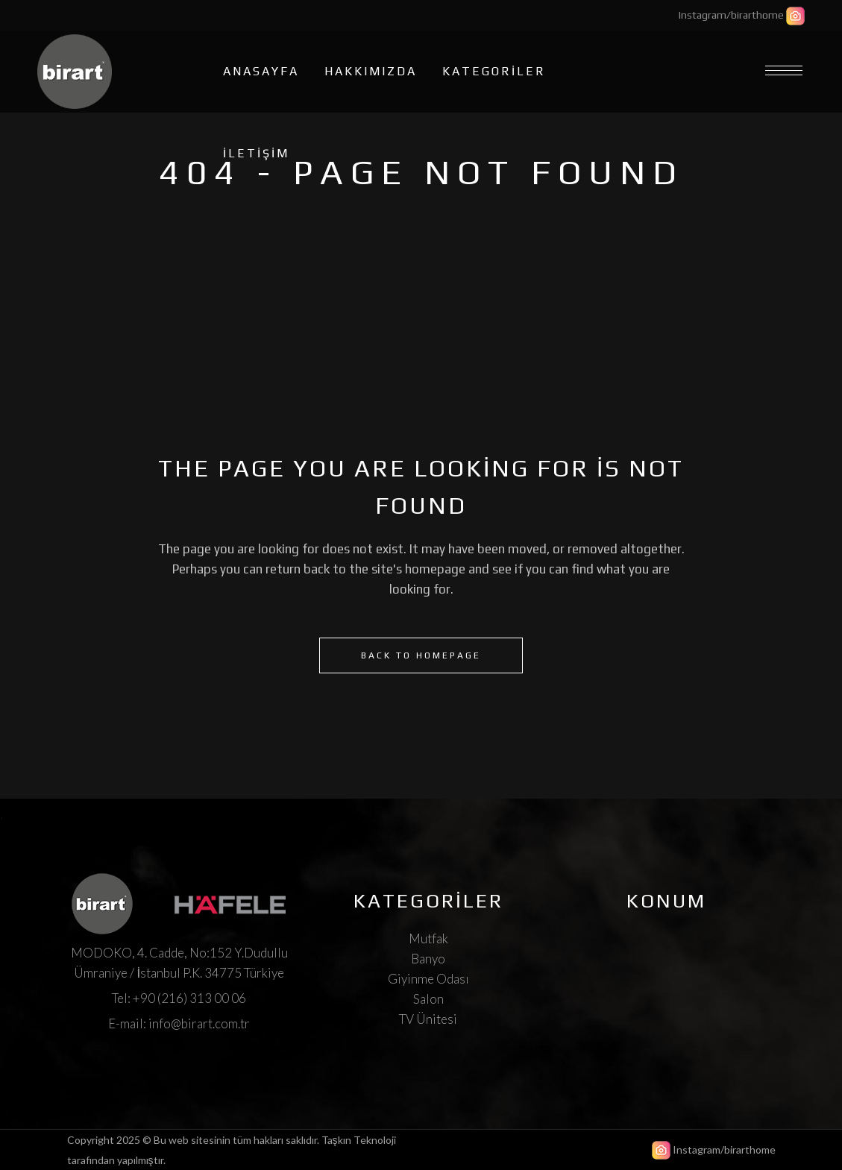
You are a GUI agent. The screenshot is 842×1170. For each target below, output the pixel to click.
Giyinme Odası (428, 979)
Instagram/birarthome (731, 15)
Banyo (428, 958)
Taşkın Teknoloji (358, 1139)
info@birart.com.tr (199, 1023)
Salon (428, 999)
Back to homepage (421, 655)
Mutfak (428, 938)
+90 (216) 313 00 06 (189, 998)
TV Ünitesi (428, 1019)
